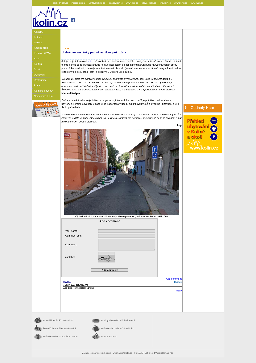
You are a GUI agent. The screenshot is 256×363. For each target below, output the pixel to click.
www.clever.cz (181, 3)
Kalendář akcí (58, 320)
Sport (37, 69)
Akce (36, 58)
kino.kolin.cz (165, 3)
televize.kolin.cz (149, 3)
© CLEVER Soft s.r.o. (143, 353)
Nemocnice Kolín (43, 96)
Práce (37, 85)
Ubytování (39, 74)
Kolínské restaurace (60, 336)
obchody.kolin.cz (60, 3)
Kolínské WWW (42, 53)
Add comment (174, 278)
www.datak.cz (197, 3)
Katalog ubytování (118, 320)
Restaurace (40, 80)
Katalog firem (41, 47)
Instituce (38, 37)
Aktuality (38, 31)
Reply (179, 291)
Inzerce (38, 42)
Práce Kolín (59, 328)
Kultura (38, 63)
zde (90, 61)
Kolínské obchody (43, 90)
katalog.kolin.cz (116, 3)
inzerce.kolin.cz (79, 3)
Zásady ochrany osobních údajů (96, 353)
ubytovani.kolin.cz (97, 3)
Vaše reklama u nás (164, 353)
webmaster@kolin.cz (122, 353)
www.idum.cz (132, 3)
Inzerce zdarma (109, 336)
